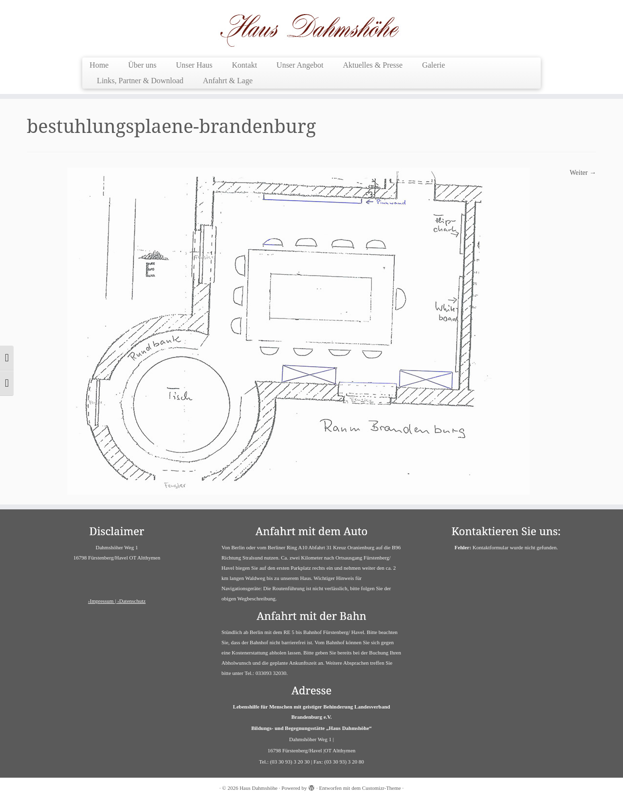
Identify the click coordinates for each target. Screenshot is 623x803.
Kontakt (244, 65)
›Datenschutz (131, 601)
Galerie (433, 65)
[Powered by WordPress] (311, 786)
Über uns (142, 65)
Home (99, 65)
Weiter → (583, 172)
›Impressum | (102, 601)
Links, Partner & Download (140, 80)
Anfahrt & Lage (228, 80)
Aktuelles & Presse (373, 65)
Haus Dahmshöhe (258, 788)
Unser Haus (194, 65)
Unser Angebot (299, 65)
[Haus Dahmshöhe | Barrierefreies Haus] (311, 27)
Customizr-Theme (381, 788)
